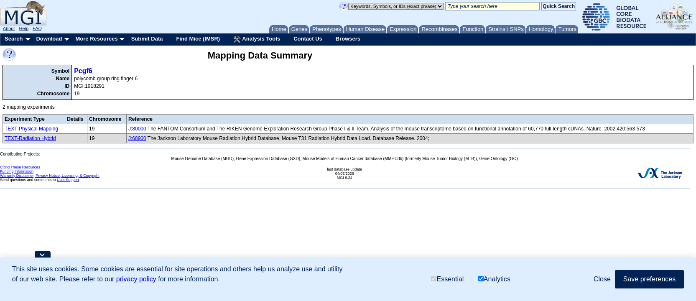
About (9, 28)
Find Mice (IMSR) (198, 39)
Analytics (494, 279)
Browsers (348, 39)
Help (23, 28)
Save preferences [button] (649, 279)
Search (14, 39)
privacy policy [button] (136, 279)
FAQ (37, 28)
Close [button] (602, 279)
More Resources (96, 39)
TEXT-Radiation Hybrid (30, 138)
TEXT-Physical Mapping (31, 129)
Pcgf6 (83, 70)
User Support (68, 180)
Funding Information (16, 171)
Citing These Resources (20, 167)
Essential (447, 279)
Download (49, 39)
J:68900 (137, 138)
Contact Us (307, 39)
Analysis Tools (256, 39)
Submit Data (147, 39)
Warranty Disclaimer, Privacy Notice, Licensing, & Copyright (49, 175)
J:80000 (137, 129)
